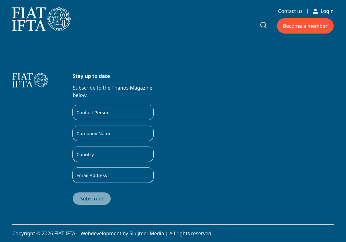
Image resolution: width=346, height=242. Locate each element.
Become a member (305, 25)
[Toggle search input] (263, 25)
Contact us (290, 11)
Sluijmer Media (147, 233)
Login (323, 11)
